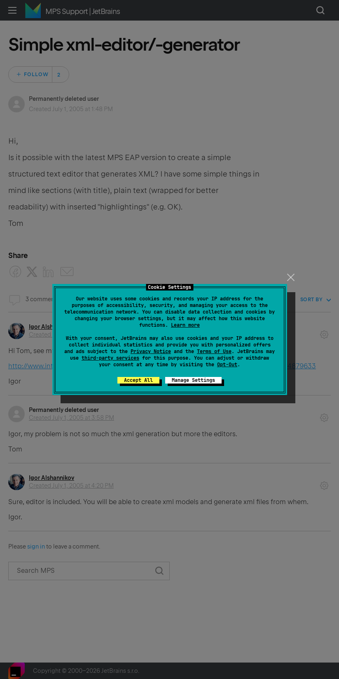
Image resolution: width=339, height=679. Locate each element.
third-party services (110, 358)
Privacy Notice (151, 351)
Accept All (138, 380)
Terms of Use (214, 351)
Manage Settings (193, 380)
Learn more (185, 325)
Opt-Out (227, 364)
